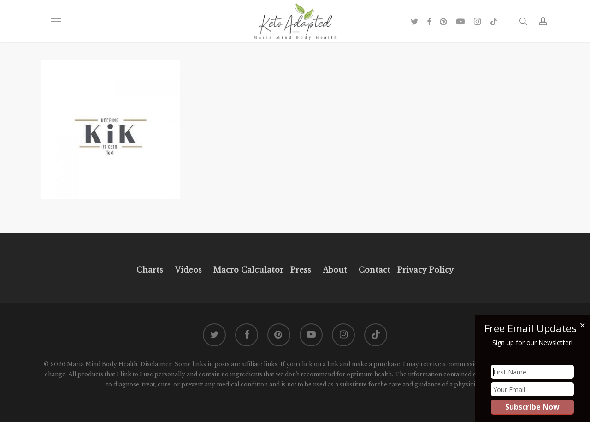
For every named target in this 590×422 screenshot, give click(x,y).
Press (300, 269)
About (335, 269)
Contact (374, 269)
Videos (188, 269)
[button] (55, 21)
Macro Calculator (248, 269)
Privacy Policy (424, 269)
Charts (149, 269)
